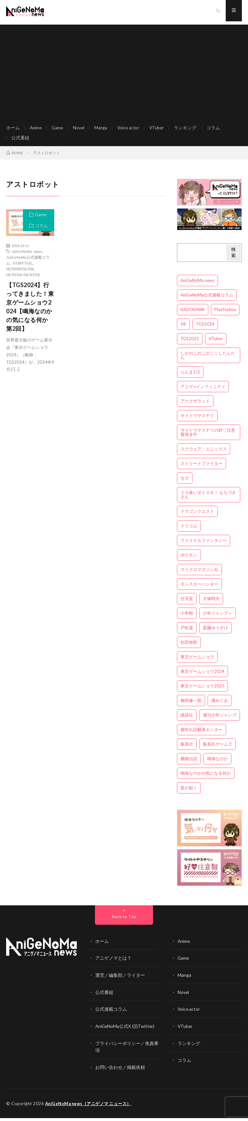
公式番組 (20, 141)
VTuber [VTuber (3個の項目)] (216, 343)
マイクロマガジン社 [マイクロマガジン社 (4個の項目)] (199, 574)
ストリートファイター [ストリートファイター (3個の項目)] (201, 468)
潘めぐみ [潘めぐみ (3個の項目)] (219, 705)
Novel (80, 129)
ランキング (189, 129)
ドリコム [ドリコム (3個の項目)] (189, 531)
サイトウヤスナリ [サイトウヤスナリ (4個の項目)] (197, 420)
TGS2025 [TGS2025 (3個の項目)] (190, 343)
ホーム (13, 129)
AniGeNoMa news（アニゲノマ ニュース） (89, 1106)
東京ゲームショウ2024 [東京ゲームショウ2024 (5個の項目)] (202, 676)
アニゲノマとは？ (113, 962)
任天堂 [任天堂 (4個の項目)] (187, 603)
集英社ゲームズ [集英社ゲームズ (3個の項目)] (217, 749)
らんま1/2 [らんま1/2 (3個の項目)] (190, 377)
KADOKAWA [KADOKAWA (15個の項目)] (193, 314)
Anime (36, 129)
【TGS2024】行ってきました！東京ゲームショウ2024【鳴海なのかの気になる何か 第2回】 (30, 311)
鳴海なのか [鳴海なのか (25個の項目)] (217, 763)
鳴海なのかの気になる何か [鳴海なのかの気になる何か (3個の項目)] (206, 778)
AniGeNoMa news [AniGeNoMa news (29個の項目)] (197, 285)
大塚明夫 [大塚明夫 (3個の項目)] (211, 603)
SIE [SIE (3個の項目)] (183, 329)
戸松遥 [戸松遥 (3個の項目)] (187, 632)
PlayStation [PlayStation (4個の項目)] (225, 314)
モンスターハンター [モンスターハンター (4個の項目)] (199, 589)
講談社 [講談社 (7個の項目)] (187, 720)
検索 (233, 257)
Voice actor (131, 129)
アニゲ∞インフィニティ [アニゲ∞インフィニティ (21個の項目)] (203, 391)
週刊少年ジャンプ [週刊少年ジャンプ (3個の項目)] (219, 720)
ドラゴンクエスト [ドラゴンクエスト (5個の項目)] (197, 516)
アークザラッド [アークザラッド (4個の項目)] (195, 406)
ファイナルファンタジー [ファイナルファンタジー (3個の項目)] (204, 545)
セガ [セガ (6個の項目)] (185, 483)
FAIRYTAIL (23, 268)
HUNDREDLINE (20, 274)
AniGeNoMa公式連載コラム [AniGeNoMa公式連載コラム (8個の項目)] (207, 300)
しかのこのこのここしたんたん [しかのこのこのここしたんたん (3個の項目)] (208, 360)
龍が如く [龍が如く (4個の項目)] (189, 792)
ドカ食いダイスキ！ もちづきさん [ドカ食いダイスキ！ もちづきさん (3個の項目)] (208, 499)
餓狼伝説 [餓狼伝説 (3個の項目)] (189, 763)
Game (59, 129)
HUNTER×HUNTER (23, 280)
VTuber (160, 129)
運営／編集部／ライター (120, 979)
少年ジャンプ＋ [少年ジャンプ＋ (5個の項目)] (217, 618)
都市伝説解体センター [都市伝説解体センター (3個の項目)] (201, 734)
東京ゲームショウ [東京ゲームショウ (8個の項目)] (197, 661)
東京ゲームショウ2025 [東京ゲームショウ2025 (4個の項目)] (202, 691)
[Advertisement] (124, 71)
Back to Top (124, 921)
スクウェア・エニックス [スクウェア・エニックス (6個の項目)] (204, 454)
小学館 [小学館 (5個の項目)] (187, 618)
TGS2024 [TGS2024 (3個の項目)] (205, 329)
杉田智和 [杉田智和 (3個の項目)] (189, 647)
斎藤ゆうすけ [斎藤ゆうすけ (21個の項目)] (215, 632)
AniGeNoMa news (27, 256)
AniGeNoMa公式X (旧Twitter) (125, 1030)
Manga (103, 129)
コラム (217, 129)
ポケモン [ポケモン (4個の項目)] (189, 560)
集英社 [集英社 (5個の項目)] (187, 749)
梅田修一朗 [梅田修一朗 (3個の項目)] (191, 705)
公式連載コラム (111, 1013)
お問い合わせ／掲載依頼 (120, 1070)
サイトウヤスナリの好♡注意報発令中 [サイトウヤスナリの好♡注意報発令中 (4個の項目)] (208, 437)
